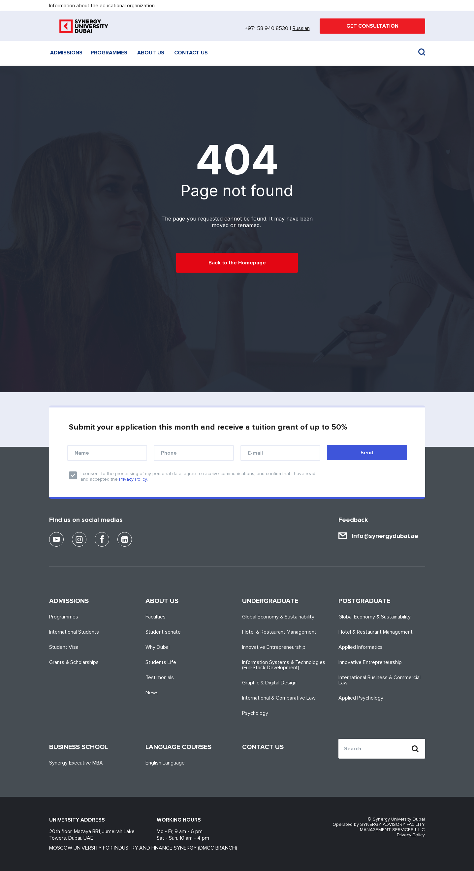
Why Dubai (157, 647)
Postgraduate (364, 601)
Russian (301, 28)
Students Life (160, 662)
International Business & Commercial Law (379, 680)
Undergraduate (270, 601)
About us (150, 52)
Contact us (191, 52)
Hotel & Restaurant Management (279, 632)
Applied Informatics (360, 647)
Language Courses (178, 747)
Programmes (109, 52)
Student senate (163, 632)
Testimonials (159, 677)
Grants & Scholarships (74, 662)
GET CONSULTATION (372, 26)
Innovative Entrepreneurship (273, 647)
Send (367, 452)
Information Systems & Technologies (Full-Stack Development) (283, 665)
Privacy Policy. (133, 479)
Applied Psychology (360, 698)
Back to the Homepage (237, 263)
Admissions (66, 52)
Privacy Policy (411, 835)
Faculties (155, 617)
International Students (74, 632)
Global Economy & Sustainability (278, 617)
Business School (78, 747)
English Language (165, 763)
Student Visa (64, 647)
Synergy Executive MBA (76, 763)
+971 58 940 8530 (266, 28)
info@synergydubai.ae (385, 536)
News (152, 692)
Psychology (255, 713)
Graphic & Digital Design (269, 682)
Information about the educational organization (102, 5)
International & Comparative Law (279, 698)
